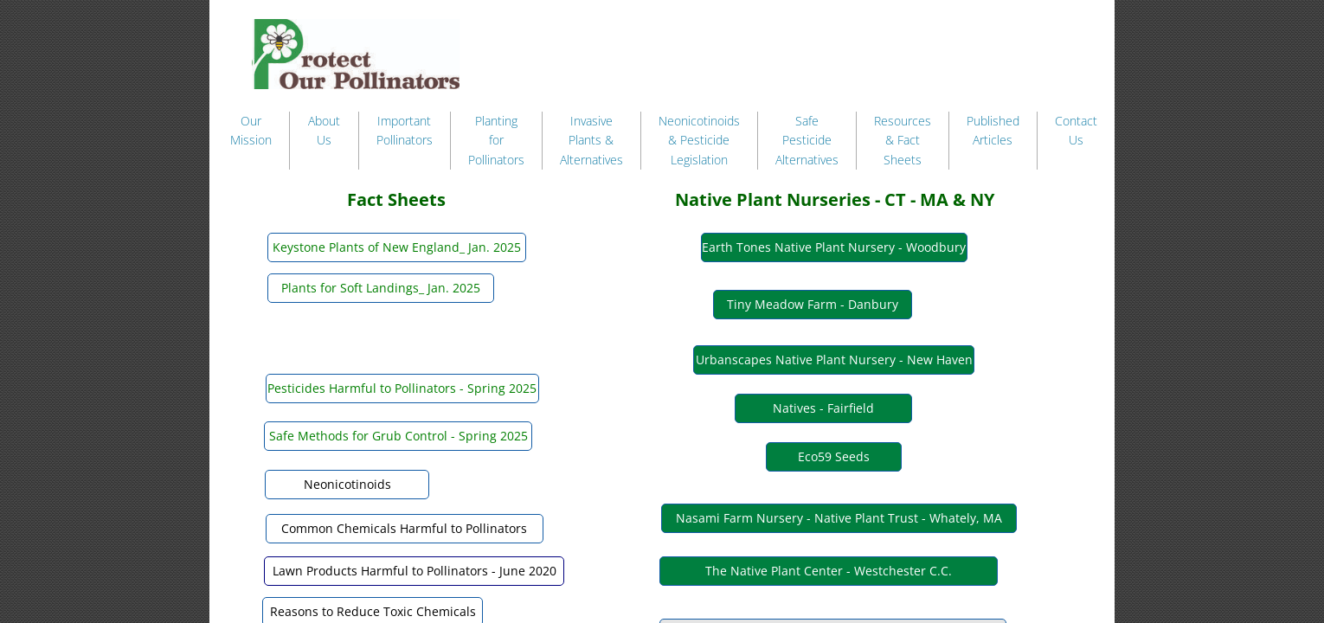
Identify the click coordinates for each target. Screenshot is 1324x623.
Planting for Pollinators (496, 140)
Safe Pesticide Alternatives (807, 140)
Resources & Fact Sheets (902, 140)
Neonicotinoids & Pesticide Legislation (699, 140)
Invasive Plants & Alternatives (591, 140)
